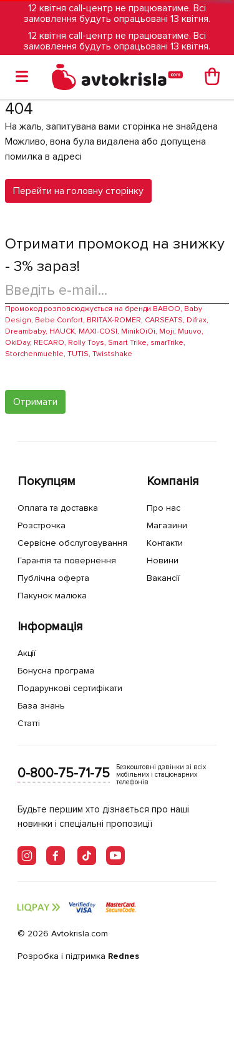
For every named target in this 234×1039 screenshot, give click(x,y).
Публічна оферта (53, 578)
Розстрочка (41, 525)
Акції (26, 653)
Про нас (163, 508)
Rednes (123, 956)
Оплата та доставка (57, 508)
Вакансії (163, 578)
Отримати (35, 402)
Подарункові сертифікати (69, 688)
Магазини (167, 525)
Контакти (165, 543)
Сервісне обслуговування (72, 543)
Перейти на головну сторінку (78, 191)
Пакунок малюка (52, 595)
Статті (28, 723)
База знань (41, 705)
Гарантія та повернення (66, 560)
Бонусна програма (55, 670)
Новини (162, 560)
